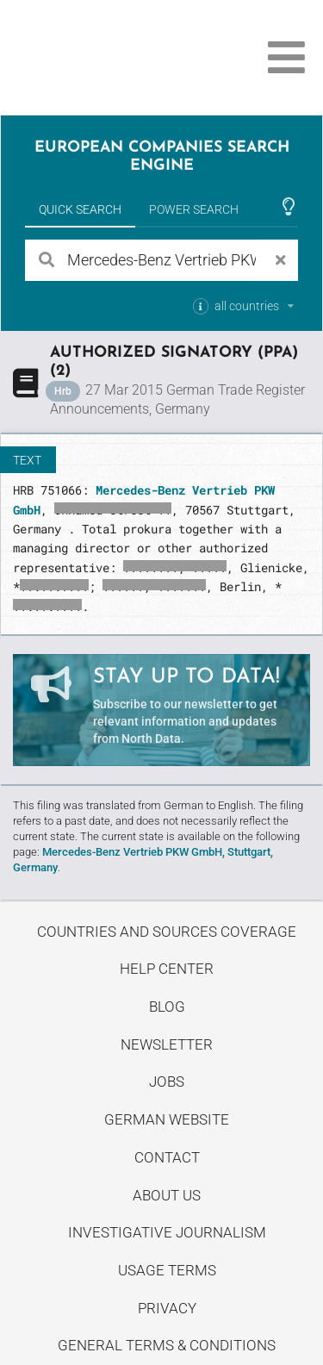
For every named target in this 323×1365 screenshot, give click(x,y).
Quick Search (80, 209)
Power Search (194, 209)
